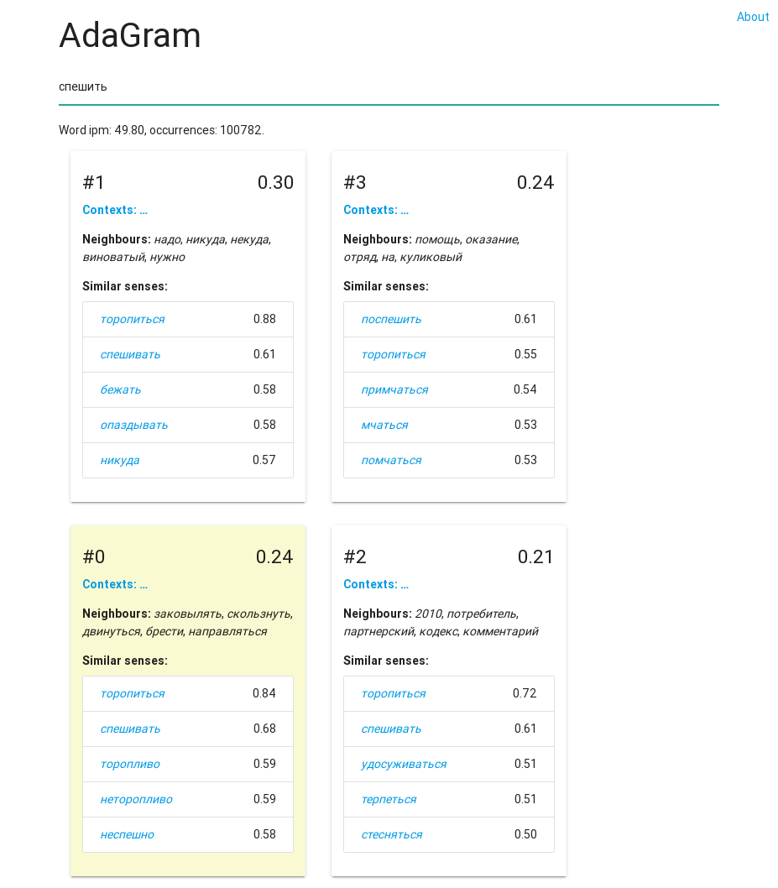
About (753, 16)
